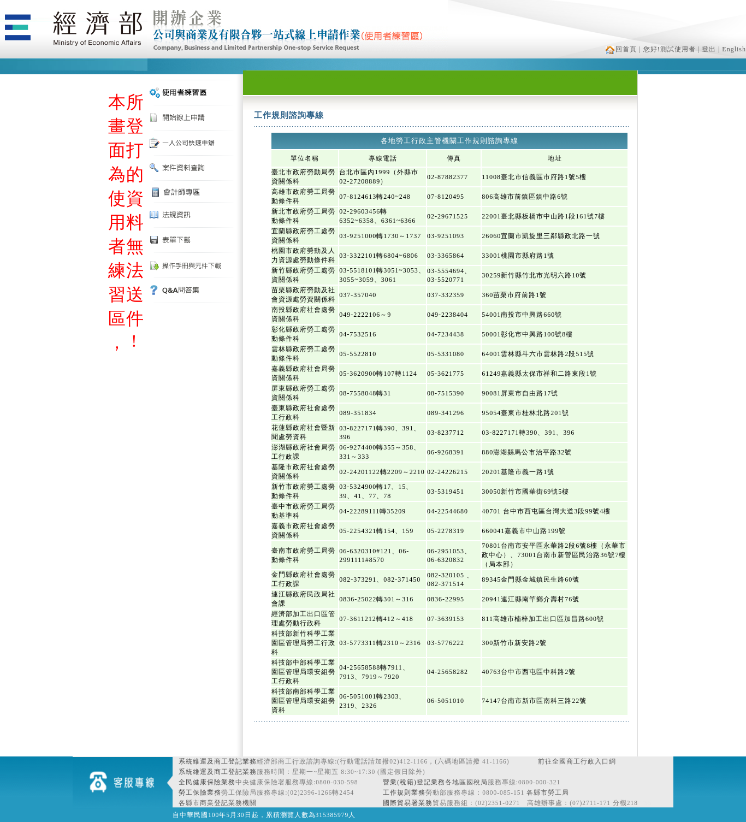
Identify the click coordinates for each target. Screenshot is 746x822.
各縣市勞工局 (547, 792)
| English (732, 49)
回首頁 (621, 49)
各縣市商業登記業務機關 (218, 803)
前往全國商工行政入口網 (577, 761)
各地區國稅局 (466, 782)
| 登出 (707, 49)
